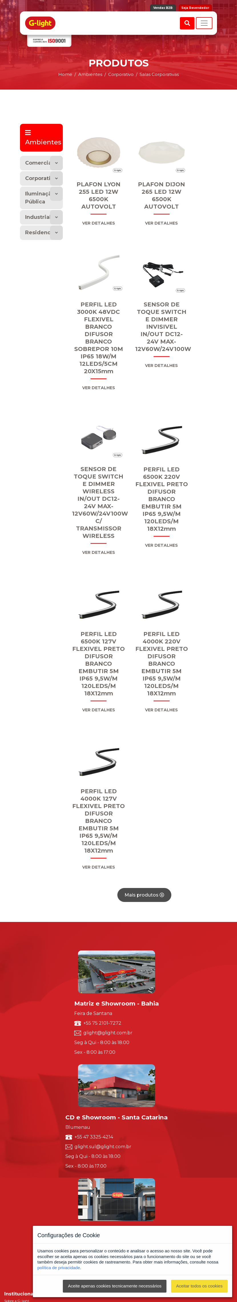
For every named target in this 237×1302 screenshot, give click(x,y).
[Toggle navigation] (204, 23)
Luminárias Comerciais (23, 1107)
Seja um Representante (23, 1053)
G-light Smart (16, 1167)
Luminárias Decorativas (23, 1095)
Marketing (12, 1152)
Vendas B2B (162, 8)
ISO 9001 (11, 1035)
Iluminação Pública (40, 198)
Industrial (38, 217)
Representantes (17, 1140)
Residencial (41, 232)
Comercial (39, 163)
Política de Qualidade (21, 1041)
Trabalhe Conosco (19, 1047)
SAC (7, 1128)
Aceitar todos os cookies (199, 1285)
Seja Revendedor (195, 8)
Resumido (12, 1089)
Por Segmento (16, 1074)
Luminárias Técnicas (20, 1101)
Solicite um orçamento (23, 1122)
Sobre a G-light (16, 1029)
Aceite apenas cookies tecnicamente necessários (115, 1285)
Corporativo (41, 178)
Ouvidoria (12, 1134)
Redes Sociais (14, 1146)
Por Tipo (11, 1068)
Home (65, 74)
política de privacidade (58, 1267)
